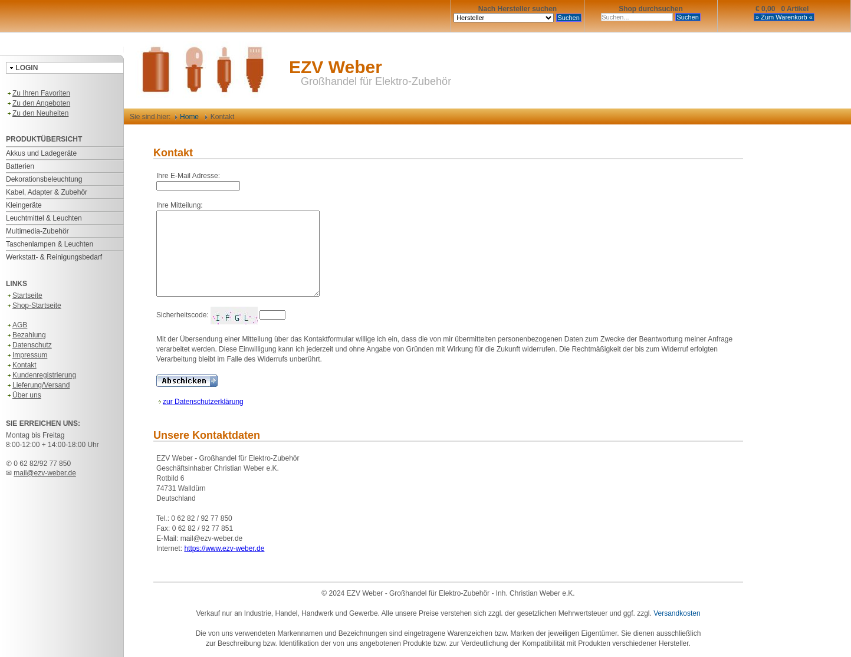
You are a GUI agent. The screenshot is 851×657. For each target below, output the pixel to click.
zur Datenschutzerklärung (200, 402)
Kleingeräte (24, 205)
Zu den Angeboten (38, 103)
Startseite (24, 295)
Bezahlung (26, 335)
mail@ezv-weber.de (45, 473)
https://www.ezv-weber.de (224, 548)
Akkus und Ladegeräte (41, 153)
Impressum (26, 355)
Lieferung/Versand (38, 385)
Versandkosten (676, 613)
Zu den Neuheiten (37, 113)
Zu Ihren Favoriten (38, 93)
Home (187, 117)
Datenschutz (29, 345)
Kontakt (21, 365)
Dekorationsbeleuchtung (44, 179)
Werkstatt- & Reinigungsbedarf (54, 257)
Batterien (20, 166)
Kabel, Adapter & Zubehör (46, 192)
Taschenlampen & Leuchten (49, 244)
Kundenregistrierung (41, 375)
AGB (16, 325)
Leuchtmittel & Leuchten (44, 218)
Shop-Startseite (33, 305)
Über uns (23, 395)
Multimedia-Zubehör (37, 231)
